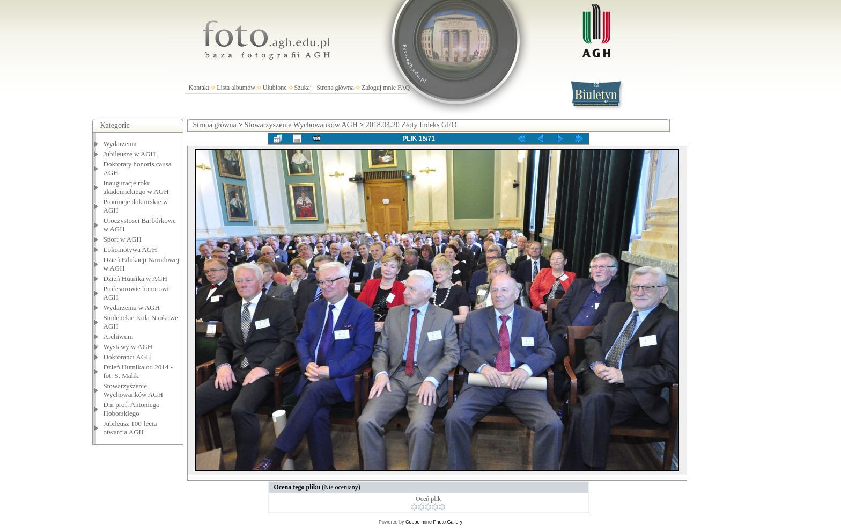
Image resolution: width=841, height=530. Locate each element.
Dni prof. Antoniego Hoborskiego (132, 409)
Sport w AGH (123, 239)
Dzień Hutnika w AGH (136, 278)
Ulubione (275, 87)
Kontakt (199, 87)
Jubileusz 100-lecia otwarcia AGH (130, 427)
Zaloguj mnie (379, 87)
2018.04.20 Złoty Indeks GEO (411, 125)
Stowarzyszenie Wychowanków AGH (134, 390)
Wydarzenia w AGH (132, 307)
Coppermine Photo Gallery (433, 522)
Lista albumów (236, 87)
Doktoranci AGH (127, 357)
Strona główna (335, 87)
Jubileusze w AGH (130, 154)
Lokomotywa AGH (130, 249)
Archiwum (119, 336)
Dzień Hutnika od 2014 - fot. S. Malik (138, 371)
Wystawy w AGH (128, 347)
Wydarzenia (120, 144)
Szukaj (303, 87)
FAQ (403, 87)
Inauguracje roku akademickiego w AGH (136, 187)
